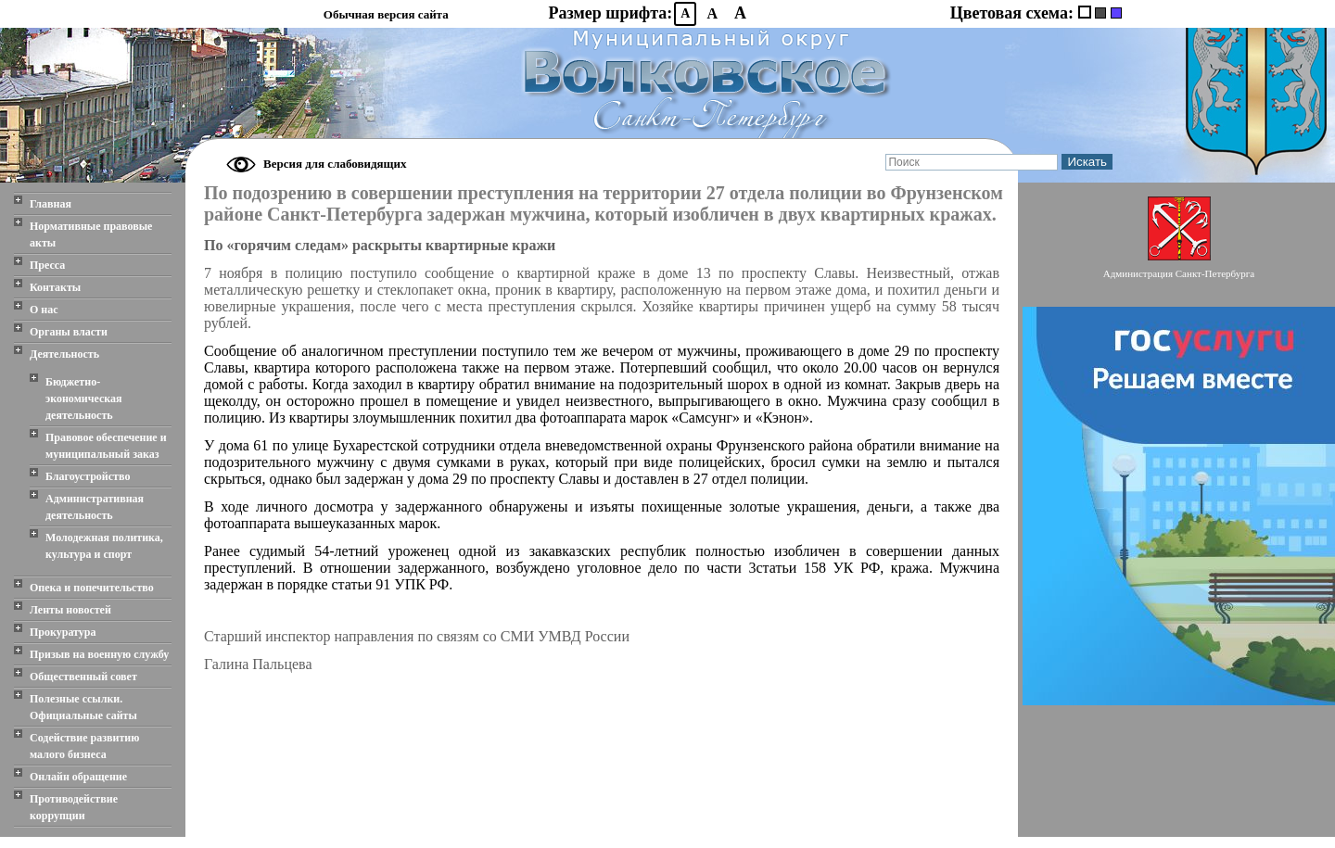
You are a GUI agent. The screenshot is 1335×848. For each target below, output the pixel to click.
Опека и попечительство (92, 587)
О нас (44, 309)
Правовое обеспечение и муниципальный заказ (106, 446)
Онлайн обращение (78, 776)
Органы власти (69, 331)
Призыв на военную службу (99, 654)
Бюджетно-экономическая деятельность (83, 398)
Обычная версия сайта (386, 14)
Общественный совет (83, 676)
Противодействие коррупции (74, 807)
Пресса (47, 265)
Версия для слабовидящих (335, 164)
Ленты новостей (70, 609)
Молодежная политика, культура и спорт (104, 546)
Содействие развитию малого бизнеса (84, 746)
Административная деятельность (94, 507)
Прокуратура (63, 632)
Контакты (55, 287)
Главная (50, 203)
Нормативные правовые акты (91, 234)
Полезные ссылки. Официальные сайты (83, 707)
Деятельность (64, 354)
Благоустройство (87, 476)
